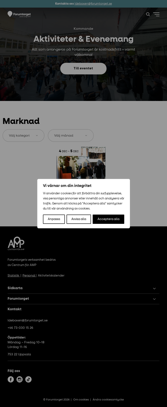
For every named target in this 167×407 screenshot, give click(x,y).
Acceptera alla (108, 219)
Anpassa (54, 219)
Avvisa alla (78, 219)
